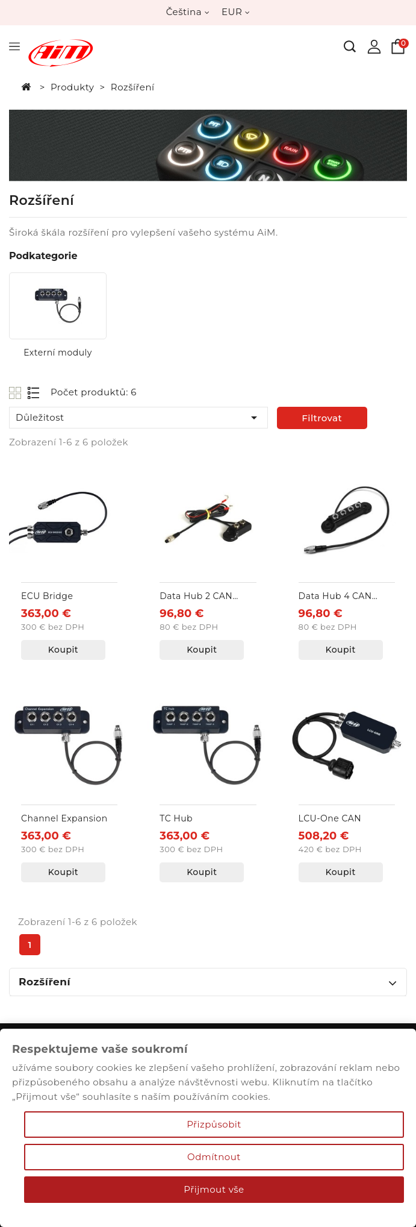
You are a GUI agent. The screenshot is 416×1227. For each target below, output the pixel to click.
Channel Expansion (64, 818)
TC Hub (176, 818)
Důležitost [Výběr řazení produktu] (138, 417)
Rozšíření (44, 982)
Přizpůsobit (214, 1124)
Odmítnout (214, 1157)
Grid (16, 392)
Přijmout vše (214, 1189)
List (34, 392)
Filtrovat (322, 418)
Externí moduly (57, 352)
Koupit (63, 649)
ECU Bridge (47, 596)
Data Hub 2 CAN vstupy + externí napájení (196, 597)
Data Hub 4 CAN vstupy (335, 597)
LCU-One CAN (330, 818)
